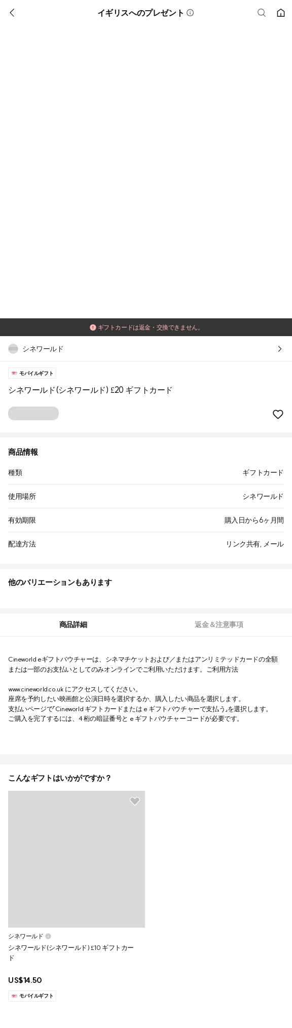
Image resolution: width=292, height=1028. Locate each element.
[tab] (73, 624)
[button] (190, 12)
